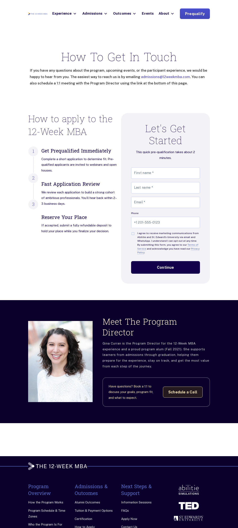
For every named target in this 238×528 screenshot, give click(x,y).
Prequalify (195, 14)
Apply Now (129, 519)
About (164, 13)
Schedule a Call (182, 392)
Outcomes (122, 13)
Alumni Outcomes (87, 502)
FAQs (125, 510)
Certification (83, 519)
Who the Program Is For (45, 524)
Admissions (92, 13)
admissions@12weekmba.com (165, 77)
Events (148, 13)
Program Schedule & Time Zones (46, 513)
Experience (62, 13)
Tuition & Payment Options (94, 510)
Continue (165, 267)
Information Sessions (136, 502)
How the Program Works (45, 502)
